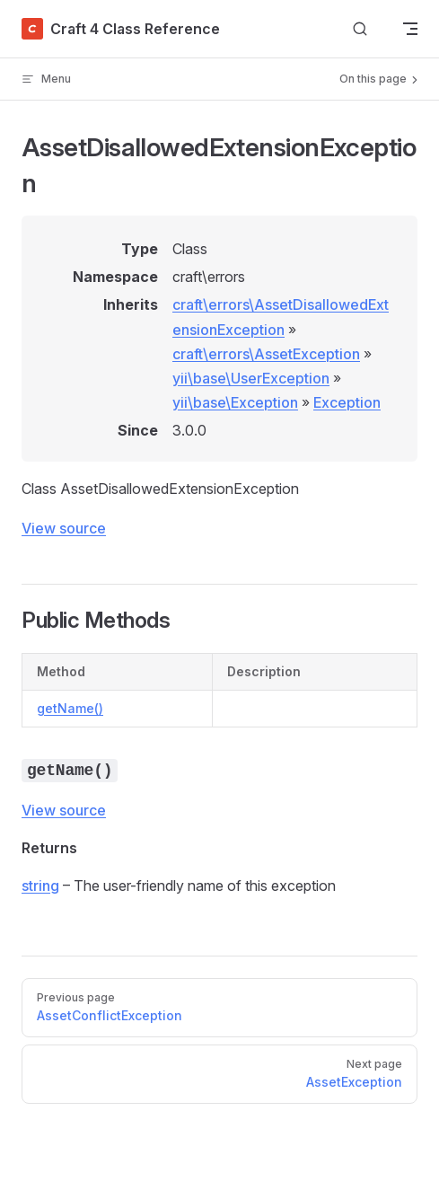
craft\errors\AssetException (266, 354)
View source (64, 528)
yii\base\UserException (250, 378)
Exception (347, 402)
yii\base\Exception (235, 402)
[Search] (360, 29)
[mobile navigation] (410, 28)
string (40, 886)
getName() (70, 708)
